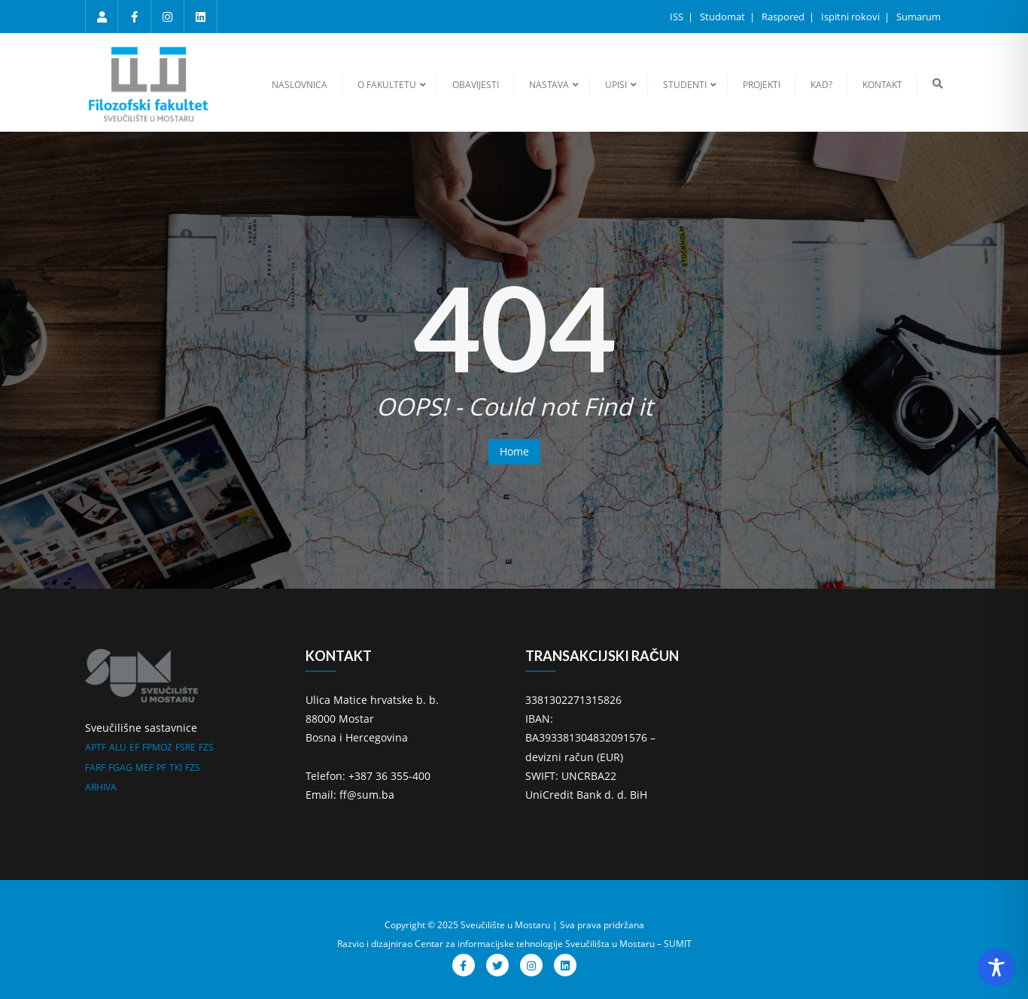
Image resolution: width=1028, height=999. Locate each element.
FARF (95, 767)
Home (514, 451)
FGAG (120, 767)
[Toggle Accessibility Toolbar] (996, 967)
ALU (117, 747)
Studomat (723, 16)
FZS (206, 747)
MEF (144, 767)
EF (134, 747)
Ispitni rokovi (851, 16)
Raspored (784, 16)
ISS (678, 16)
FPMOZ (157, 747)
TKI (175, 767)
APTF (95, 747)
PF (161, 767)
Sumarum (918, 16)
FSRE (185, 747)
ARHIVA (101, 787)
